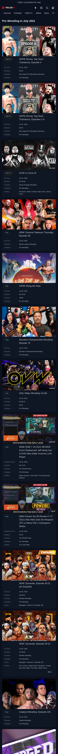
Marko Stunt (42, 668)
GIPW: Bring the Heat (29, 286)
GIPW (21, 298)
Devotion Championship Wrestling (30, 351)
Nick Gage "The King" (30, 668)
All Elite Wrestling (25, 598)
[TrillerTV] (8, 8)
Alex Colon (42, 191)
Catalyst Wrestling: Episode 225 (35, 712)
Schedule (18, 13)
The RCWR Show (25, 469)
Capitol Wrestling (25, 720)
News (46, 13)
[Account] (53, 8)
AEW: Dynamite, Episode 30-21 (34, 644)
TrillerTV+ (29, 13)
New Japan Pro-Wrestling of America (31, 74)
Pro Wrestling (23, 77)
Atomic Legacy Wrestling (27, 244)
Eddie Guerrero (24, 475)
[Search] (47, 8)
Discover (7, 13)
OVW (21, 405)
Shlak (29, 191)
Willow (38, 13)
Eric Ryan (22, 191)
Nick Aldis (26, 545)
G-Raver (34, 191)
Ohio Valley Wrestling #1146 (33, 393)
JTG (20, 545)
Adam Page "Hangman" (37, 665)
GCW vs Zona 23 (27, 173)
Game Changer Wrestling (28, 185)
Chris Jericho (23, 665)
